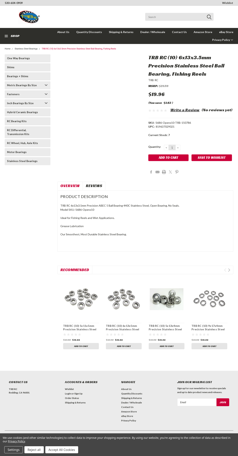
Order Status (72, 398)
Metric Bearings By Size (22, 85)
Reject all (34, 450)
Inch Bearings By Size (20, 103)
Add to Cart (81, 346)
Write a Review (185, 109)
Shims (10, 67)
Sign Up (78, 393)
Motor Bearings (17, 152)
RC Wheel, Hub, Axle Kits (22, 143)
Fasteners (13, 94)
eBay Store (226, 32)
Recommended (74, 269)
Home (8, 48)
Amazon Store (203, 32)
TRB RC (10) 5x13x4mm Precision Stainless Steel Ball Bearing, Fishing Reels (166, 329)
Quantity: (154, 146)
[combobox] (179, 17)
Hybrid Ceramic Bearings (22, 112)
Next (229, 270)
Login (68, 393)
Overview (70, 185)
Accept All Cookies (61, 450)
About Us (63, 32)
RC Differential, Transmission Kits (18, 132)
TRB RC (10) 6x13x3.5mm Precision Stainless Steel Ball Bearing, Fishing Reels (79, 48)
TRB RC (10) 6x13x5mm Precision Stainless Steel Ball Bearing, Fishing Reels (123, 329)
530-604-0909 (14, 2)
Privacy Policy (222, 39)
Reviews (94, 185)
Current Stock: (159, 135)
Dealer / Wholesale (152, 32)
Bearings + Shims (17, 76)
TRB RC (153, 80)
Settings (14, 450)
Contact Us (179, 32)
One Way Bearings (18, 58)
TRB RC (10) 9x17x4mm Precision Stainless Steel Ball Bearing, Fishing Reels (208, 329)
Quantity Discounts (89, 32)
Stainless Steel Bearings (26, 48)
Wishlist (227, 2)
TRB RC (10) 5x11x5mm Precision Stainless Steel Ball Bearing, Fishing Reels (80, 329)
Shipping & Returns (121, 32)
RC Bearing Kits (17, 121)
